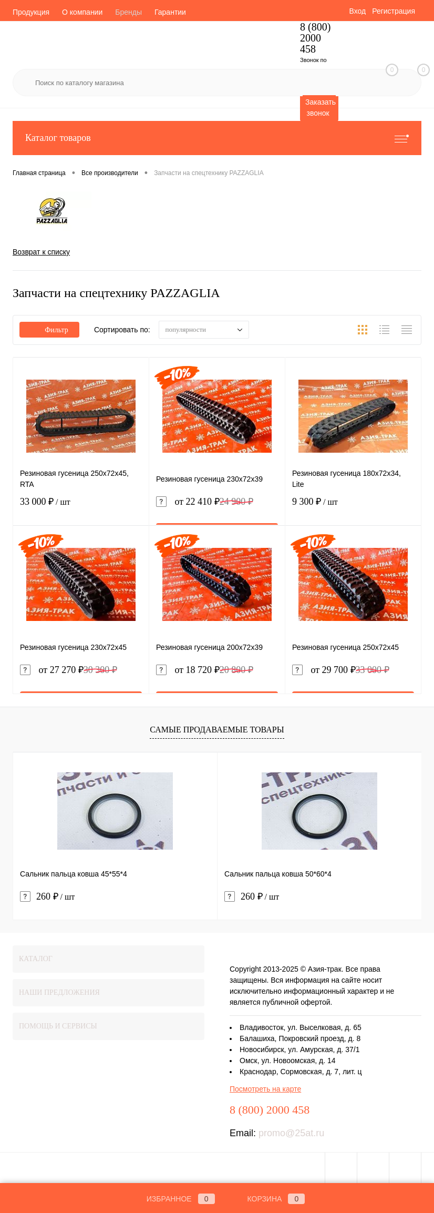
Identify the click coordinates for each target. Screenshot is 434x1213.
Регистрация (393, 11)
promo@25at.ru (291, 1133)
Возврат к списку (41, 252)
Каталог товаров (217, 138)
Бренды (128, 12)
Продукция (31, 12)
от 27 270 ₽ (68, 670)
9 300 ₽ (353, 508)
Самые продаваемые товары (217, 729)
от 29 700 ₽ (340, 670)
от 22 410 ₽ (204, 501)
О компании (82, 12)
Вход (357, 11)
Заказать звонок (320, 107)
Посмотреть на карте (265, 1089)
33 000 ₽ (81, 508)
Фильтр (49, 330)
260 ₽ (47, 896)
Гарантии (170, 12)
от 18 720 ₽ (204, 670)
